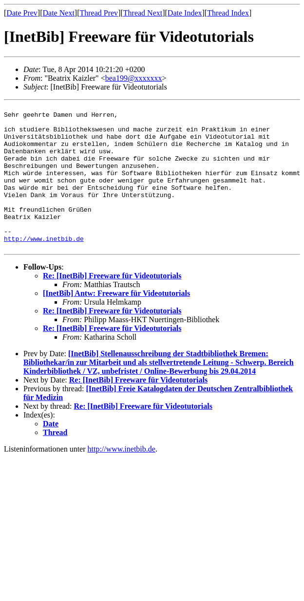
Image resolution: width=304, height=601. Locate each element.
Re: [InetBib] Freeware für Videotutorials (112, 305)
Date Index (185, 13)
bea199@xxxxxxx (133, 78)
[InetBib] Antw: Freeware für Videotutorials (116, 322)
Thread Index (228, 13)
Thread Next (142, 13)
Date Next (59, 13)
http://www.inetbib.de (44, 266)
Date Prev (22, 13)
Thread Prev (98, 13)
